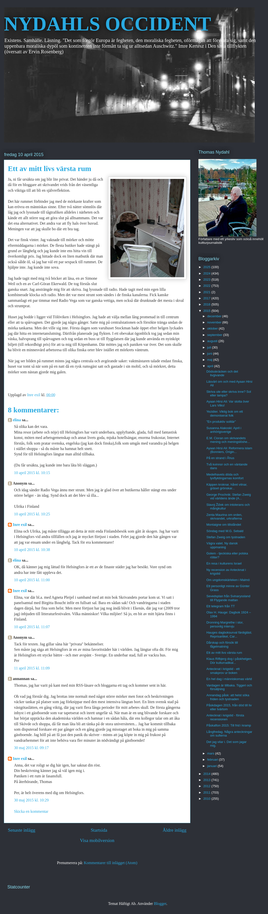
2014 (207, 774)
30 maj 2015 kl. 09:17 (31, 748)
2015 (207, 311)
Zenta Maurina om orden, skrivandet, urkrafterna (224, 517)
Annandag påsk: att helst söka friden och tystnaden (227, 697)
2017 (207, 298)
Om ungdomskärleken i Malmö (228, 580)
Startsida (99, 830)
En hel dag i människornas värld (229, 679)
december (214, 316)
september (215, 335)
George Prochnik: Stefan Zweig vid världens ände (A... (228, 496)
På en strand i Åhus (220, 458)
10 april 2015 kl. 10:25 (32, 514)
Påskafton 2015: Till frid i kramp (228, 725)
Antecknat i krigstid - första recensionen (225, 717)
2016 (207, 304)
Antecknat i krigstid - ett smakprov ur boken (222, 671)
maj (210, 360)
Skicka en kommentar (31, 811)
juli (209, 347)
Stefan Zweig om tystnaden (225, 537)
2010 (207, 798)
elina (17, 420)
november (214, 322)
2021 (207, 292)
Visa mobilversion (97, 840)
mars (211, 753)
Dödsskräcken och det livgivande (222, 373)
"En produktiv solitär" (221, 421)
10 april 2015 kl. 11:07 (32, 627)
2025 (207, 267)
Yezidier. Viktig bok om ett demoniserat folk (224, 413)
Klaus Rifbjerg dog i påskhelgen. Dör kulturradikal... (229, 661)
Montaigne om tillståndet (223, 524)
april (210, 366)
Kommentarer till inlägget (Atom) (110, 863)
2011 (207, 792)
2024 (207, 273)
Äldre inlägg (174, 830)
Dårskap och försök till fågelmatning (222, 644)
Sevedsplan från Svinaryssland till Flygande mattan (228, 598)
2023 (207, 279)
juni (210, 353)
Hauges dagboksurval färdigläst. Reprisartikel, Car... (229, 634)
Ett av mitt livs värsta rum (224, 652)
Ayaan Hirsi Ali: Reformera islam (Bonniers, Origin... (229, 450)
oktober (213, 328)
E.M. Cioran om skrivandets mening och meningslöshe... (228, 440)
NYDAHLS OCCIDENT (107, 24)
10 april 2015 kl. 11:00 (32, 580)
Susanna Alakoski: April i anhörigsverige (223, 430)
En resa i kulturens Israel (223, 563)
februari (213, 759)
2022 (207, 286)
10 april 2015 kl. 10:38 (32, 550)
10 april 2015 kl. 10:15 (32, 473)
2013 (207, 780)
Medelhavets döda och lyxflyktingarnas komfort (224, 476)
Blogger (160, 903)
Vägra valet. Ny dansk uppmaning (222, 545)
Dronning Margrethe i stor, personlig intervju (224, 624)
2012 (207, 786)
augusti (213, 341)
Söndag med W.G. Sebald (224, 531)
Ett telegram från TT (220, 606)
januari (212, 766)
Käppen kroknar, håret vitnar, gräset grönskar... (226, 486)
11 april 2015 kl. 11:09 (32, 668)
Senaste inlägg (21, 830)
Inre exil (20, 524)
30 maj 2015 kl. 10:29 (31, 800)
